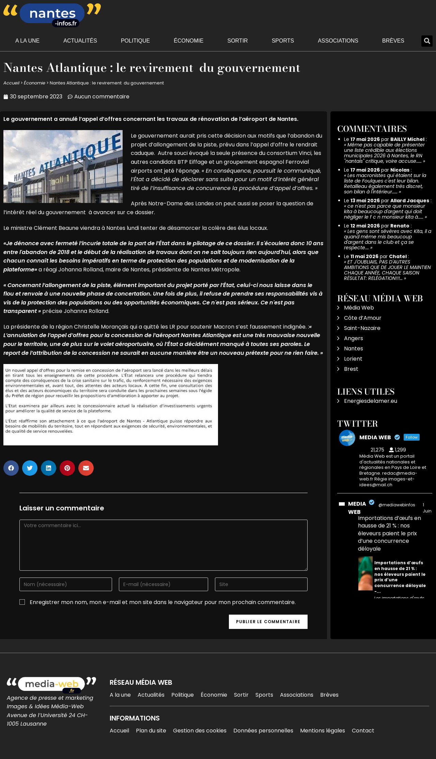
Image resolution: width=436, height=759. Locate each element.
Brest (351, 369)
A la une (27, 41)
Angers (353, 338)
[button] (427, 41)
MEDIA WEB (357, 508)
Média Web (359, 308)
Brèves (393, 41)
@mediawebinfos (396, 505)
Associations (338, 41)
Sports (283, 41)
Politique (135, 41)
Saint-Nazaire (362, 328)
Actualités (80, 41)
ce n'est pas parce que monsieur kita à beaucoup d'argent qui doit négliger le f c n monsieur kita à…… (384, 211)
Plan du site (151, 730)
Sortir (237, 41)
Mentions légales (322, 730)
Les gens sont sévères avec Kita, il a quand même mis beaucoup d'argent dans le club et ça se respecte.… (387, 239)
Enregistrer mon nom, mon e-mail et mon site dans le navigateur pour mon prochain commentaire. (163, 602)
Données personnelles (263, 730)
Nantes (353, 348)
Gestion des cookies (200, 730)
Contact (363, 730)
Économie (188, 41)
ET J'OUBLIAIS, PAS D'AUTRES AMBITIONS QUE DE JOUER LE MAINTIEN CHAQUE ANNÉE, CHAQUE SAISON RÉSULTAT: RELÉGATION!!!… (387, 270)
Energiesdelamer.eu (370, 401)
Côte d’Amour (363, 318)
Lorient (353, 359)
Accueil (11, 83)
